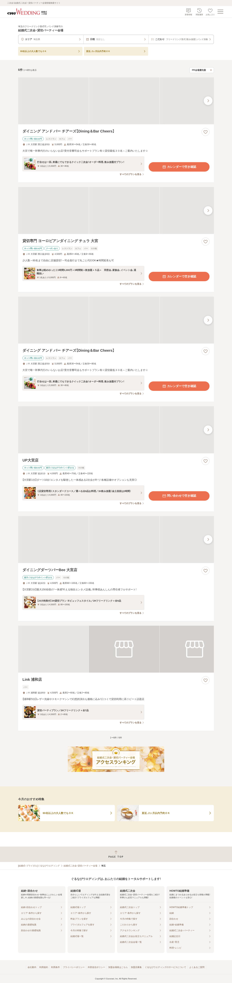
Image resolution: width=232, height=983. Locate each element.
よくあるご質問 (196, 967)
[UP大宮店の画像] (116, 429)
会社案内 (32, 967)
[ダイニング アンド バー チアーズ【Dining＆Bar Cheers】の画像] (116, 100)
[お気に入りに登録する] (206, 132)
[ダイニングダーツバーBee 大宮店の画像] (116, 539)
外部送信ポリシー (96, 967)
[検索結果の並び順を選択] (202, 70)
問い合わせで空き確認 (179, 496)
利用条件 (55, 967)
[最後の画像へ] (208, 100)
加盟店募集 (136, 967)
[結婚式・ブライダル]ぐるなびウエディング (39, 865)
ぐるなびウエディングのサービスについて (165, 967)
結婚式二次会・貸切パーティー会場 (80, 865)
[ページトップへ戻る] (116, 854)
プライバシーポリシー (74, 967)
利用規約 (43, 967)
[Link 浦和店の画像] (116, 649)
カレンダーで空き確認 (179, 167)
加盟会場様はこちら (118, 967)
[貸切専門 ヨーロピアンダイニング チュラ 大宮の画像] (116, 210)
